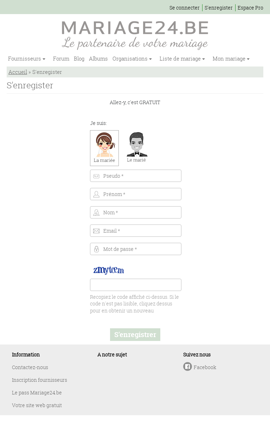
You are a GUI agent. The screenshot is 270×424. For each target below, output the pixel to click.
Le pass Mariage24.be (37, 392)
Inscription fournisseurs (39, 379)
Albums (98, 58)
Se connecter (184, 7)
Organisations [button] (130, 58)
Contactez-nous (30, 367)
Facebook (205, 367)
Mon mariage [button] (230, 58)
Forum (61, 58)
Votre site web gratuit (37, 405)
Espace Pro (250, 7)
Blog (79, 58)
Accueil (17, 71)
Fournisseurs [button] (25, 58)
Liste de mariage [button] (181, 58)
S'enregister (219, 7)
